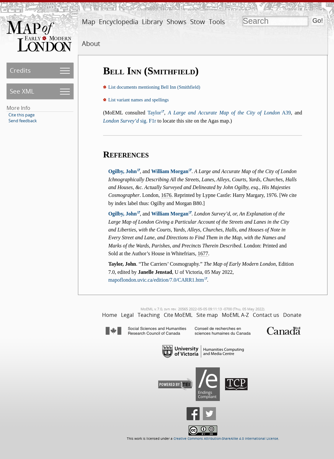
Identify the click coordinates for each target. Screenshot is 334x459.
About (91, 43)
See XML (22, 91)
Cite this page (21, 115)
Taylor (154, 112)
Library (152, 21)
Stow (197, 21)
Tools (217, 21)
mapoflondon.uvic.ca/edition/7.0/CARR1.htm (156, 280)
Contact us (266, 314)
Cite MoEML (178, 314)
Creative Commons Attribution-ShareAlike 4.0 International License (226, 439)
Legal (127, 314)
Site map (207, 314)
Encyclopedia (118, 21)
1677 (203, 253)
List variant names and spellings (138, 99)
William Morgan (170, 171)
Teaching (149, 314)
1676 (166, 195)
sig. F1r (129, 121)
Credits (20, 70)
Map (88, 21)
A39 (229, 112)
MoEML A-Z (235, 314)
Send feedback (22, 121)
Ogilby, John (122, 171)
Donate (292, 314)
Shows (177, 21)
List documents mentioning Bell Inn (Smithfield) (154, 87)
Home (109, 314)
